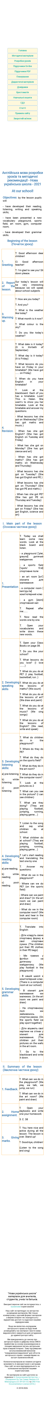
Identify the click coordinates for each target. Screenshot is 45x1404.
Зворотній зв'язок (22, 118)
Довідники (22, 87)
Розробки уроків (22, 61)
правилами (16, 1307)
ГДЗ (23, 103)
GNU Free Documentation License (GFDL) (24, 1383)
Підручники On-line (22, 66)
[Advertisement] (22, 23)
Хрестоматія (22, 92)
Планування (22, 76)
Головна (22, 50)
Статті (22, 108)
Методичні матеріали (22, 55)
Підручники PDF (23, 71)
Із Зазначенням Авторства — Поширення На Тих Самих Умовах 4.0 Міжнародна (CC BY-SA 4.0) (22, 1379)
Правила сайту (22, 113)
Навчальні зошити (22, 97)
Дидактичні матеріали (22, 82)
